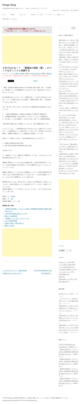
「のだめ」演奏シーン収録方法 (68, 108)
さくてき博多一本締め (17, 73)
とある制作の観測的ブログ (66, 269)
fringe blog (9, 4)
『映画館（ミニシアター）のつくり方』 (17, 218)
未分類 (61, 277)
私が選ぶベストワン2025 (66, 294)
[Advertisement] (27, 50)
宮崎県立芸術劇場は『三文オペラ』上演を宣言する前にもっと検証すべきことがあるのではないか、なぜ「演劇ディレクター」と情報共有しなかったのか (68, 124)
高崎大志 (49, 73)
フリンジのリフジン (68, 71)
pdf (12, 199)
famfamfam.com (32, 400)
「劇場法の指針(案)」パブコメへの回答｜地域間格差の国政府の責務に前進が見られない (68, 352)
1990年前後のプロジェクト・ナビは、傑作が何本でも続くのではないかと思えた (69, 84)
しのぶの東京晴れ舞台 (68, 156)
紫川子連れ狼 (63, 281)
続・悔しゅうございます (66, 171)
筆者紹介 (12, 14)
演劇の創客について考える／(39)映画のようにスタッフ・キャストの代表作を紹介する (68, 318)
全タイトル (23, 14)
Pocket (35, 81)
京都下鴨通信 (63, 274)
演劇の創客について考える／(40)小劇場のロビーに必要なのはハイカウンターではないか (68, 308)
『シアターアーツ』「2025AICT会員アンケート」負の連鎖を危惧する (68, 301)
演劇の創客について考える (9, 19)
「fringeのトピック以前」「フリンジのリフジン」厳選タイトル (47, 14)
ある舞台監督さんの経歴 (66, 154)
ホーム (4, 14)
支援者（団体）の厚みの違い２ (14, 223)
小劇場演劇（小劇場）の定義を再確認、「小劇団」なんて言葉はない (68, 59)
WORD (13, 196)
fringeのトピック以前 (68, 117)
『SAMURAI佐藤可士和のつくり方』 (16, 213)
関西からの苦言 (9, 225)
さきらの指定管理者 (11, 221)
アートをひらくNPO (65, 115)
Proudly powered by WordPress (10, 400)
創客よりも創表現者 (11, 216)
